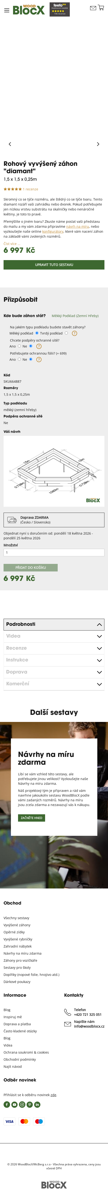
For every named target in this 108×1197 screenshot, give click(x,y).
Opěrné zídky (14, 932)
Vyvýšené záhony (17, 925)
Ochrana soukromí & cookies (26, 1052)
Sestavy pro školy (17, 967)
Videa (13, 636)
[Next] (98, 144)
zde (53, 1095)
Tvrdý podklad (51, 333)
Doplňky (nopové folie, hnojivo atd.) (31, 974)
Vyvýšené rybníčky (18, 939)
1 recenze (30, 189)
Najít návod (13, 1066)
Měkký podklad (21, 333)
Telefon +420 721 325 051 (88, 1012)
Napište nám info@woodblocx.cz (89, 1024)
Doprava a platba (17, 1024)
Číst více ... (12, 243)
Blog (7, 1010)
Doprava (16, 672)
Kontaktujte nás (93, 12)
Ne (25, 346)
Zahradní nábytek (18, 946)
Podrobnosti (20, 624)
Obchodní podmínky (20, 1059)
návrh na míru (77, 226)
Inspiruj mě (13, 1017)
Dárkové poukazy (17, 981)
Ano (12, 346)
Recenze (16, 648)
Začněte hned (31, 818)
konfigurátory (52, 231)
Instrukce (17, 660)
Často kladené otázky (20, 1031)
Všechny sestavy (16, 918)
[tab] (54, 316)
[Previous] (10, 144)
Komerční (17, 684)
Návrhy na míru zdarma (23, 953)
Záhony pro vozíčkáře (20, 960)
